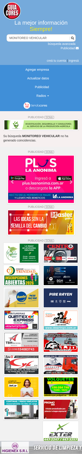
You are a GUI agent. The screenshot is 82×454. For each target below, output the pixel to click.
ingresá (74, 60)
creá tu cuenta (56, 60)
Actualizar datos (38, 78)
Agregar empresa (37, 69)
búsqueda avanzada (61, 44)
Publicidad (70, 48)
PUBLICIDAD (41, 117)
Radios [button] (43, 95)
